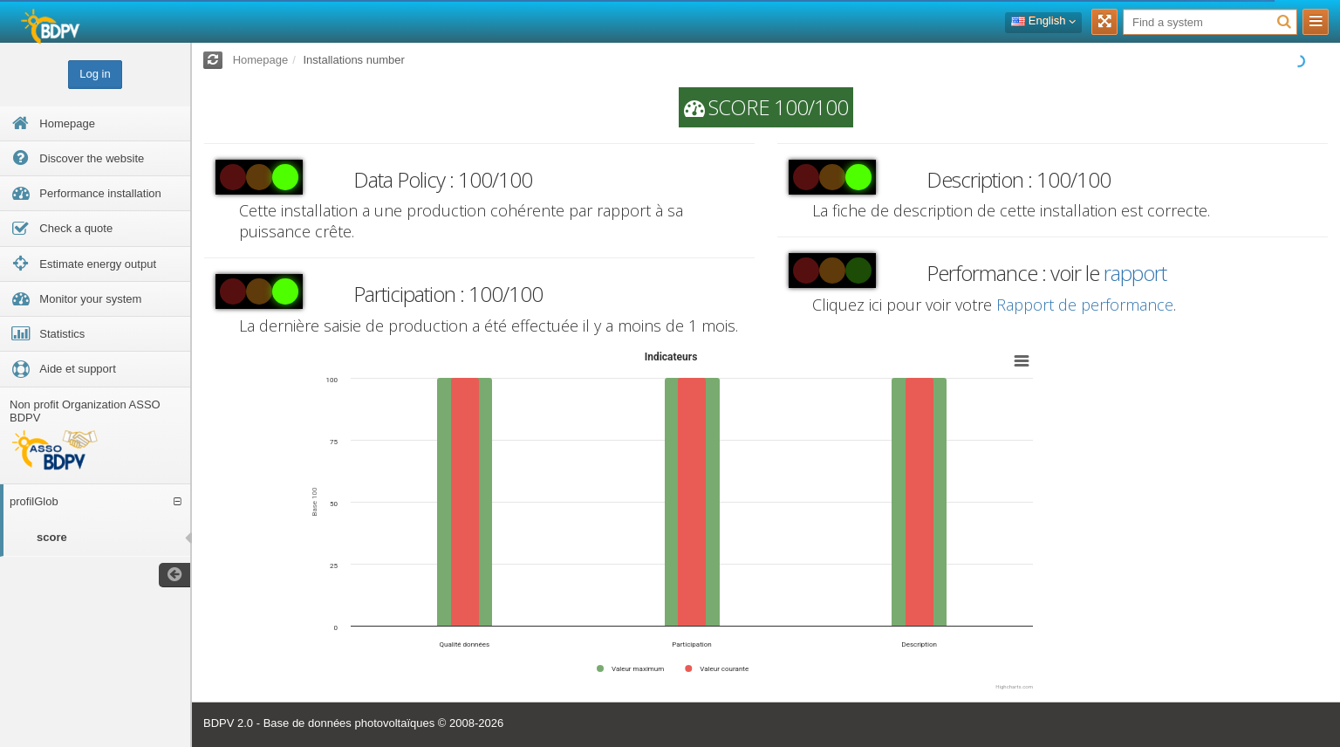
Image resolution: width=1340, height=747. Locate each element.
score (52, 537)
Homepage (261, 59)
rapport (1135, 272)
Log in (94, 73)
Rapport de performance (1084, 304)
